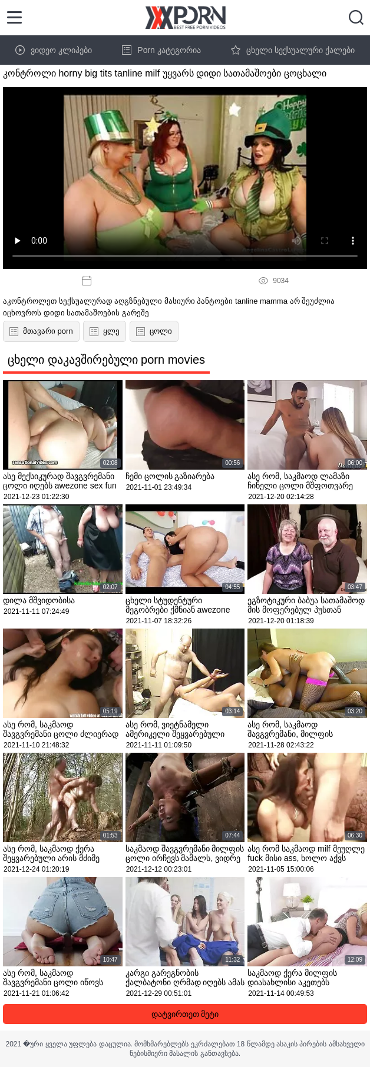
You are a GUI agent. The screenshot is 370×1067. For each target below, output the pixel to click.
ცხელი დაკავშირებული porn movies (106, 359)
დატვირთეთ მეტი (185, 1014)
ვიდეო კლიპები (53, 50)
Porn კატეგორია (161, 50)
